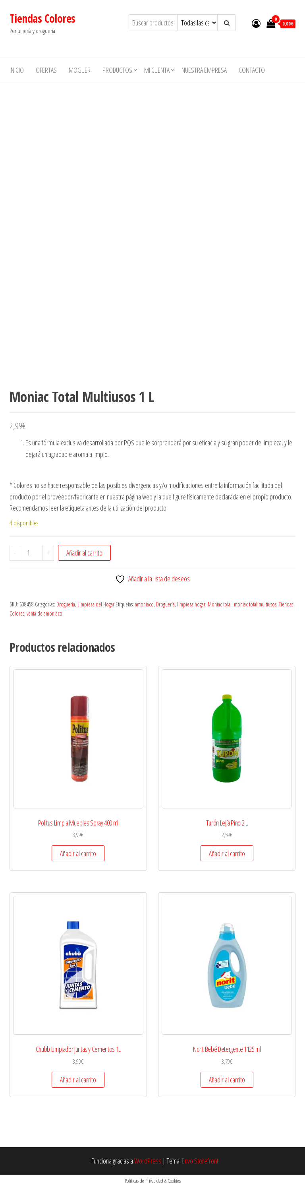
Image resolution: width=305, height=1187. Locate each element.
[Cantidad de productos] (31, 553)
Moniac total (220, 604)
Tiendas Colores (42, 18)
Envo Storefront (200, 1161)
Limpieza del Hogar (95, 604)
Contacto (252, 70)
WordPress (147, 1161)
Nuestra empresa (204, 70)
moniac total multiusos (255, 604)
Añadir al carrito (84, 553)
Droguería (65, 604)
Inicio (17, 70)
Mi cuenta (157, 70)
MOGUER (80, 70)
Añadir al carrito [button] (78, 853)
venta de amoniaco (44, 613)
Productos (117, 70)
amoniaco (144, 604)
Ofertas (46, 70)
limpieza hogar (191, 604)
